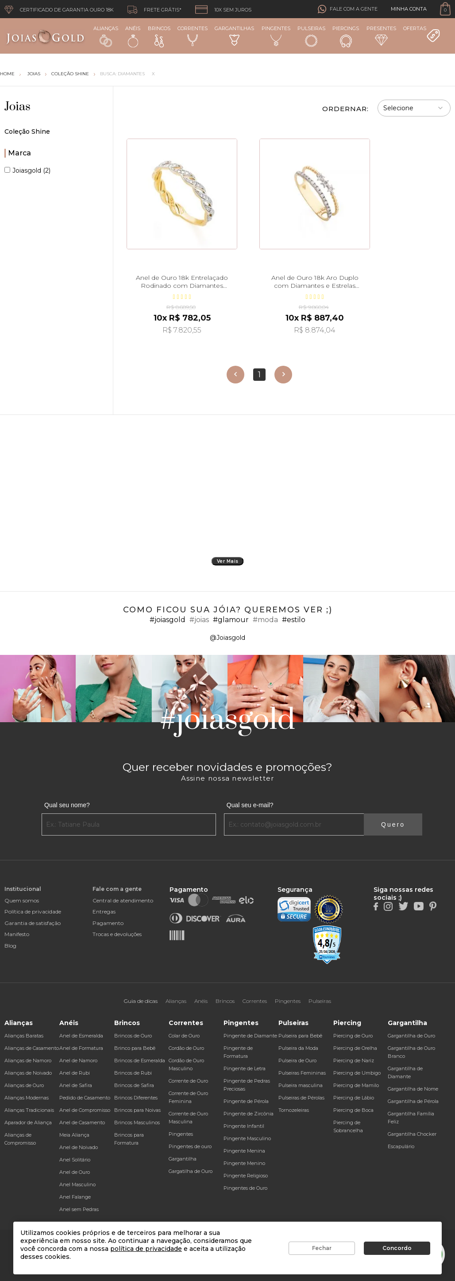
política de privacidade (146, 1249)
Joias (17, 106)
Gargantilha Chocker (412, 1134)
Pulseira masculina (300, 1085)
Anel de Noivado (78, 1147)
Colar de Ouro (184, 1036)
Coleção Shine (70, 74)
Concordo (397, 1248)
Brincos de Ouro (133, 1036)
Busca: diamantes (122, 74)
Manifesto (16, 934)
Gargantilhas (234, 35)
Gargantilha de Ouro (411, 1036)
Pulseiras (311, 36)
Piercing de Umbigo (357, 1073)
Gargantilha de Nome (413, 1089)
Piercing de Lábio (353, 1098)
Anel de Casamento (82, 1122)
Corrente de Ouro (188, 1081)
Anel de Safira (75, 1085)
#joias (199, 619)
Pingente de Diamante (250, 1036)
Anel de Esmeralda (81, 1036)
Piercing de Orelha (355, 1048)
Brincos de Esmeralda (139, 1060)
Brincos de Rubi (133, 1073)
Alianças (105, 36)
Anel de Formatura (81, 1048)
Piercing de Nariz (353, 1060)
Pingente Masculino (247, 1138)
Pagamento (108, 923)
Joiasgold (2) (27, 170)
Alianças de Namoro (27, 1060)
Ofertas (421, 34)
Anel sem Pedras (79, 1209)
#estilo (293, 619)
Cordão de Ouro (186, 1048)
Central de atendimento (123, 900)
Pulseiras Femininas (302, 1073)
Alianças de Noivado (28, 1073)
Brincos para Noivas (137, 1110)
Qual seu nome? (67, 805)
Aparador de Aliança (28, 1122)
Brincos (159, 36)
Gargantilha (183, 1159)
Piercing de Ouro (353, 1036)
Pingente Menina (244, 1151)
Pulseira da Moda (298, 1048)
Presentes (381, 35)
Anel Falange (75, 1197)
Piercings (345, 36)
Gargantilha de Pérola (413, 1101)
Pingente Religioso (246, 1176)
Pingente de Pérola (246, 1101)
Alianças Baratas (23, 1036)
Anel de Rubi (74, 1073)
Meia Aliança (74, 1135)
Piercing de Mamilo (356, 1085)
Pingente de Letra (245, 1068)
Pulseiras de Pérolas (301, 1098)
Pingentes (276, 35)
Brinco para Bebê (134, 1048)
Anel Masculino (77, 1184)
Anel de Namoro (78, 1060)
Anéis (132, 36)
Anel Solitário (74, 1160)
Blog (10, 945)
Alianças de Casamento (31, 1048)
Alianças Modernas (26, 1098)
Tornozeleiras (293, 1110)
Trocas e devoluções (117, 934)
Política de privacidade (32, 911)
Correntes (192, 35)
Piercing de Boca (353, 1110)
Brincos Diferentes (136, 1098)
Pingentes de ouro (190, 1146)
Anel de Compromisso (84, 1110)
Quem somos (21, 900)
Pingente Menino (244, 1163)
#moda (265, 619)
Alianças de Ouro (24, 1085)
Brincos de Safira (134, 1085)
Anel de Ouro (74, 1172)
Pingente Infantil (244, 1126)
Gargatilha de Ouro (190, 1171)
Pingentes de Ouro (245, 1188)
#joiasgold (167, 619)
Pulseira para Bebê (300, 1036)
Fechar (322, 1248)
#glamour (231, 619)
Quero (393, 824)
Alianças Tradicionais (29, 1110)
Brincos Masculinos (137, 1122)
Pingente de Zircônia (249, 1114)
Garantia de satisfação (32, 923)
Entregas (104, 911)
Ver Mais (228, 561)
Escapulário (401, 1146)
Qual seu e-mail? (250, 805)
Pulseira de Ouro (297, 1060)
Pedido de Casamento (84, 1098)
